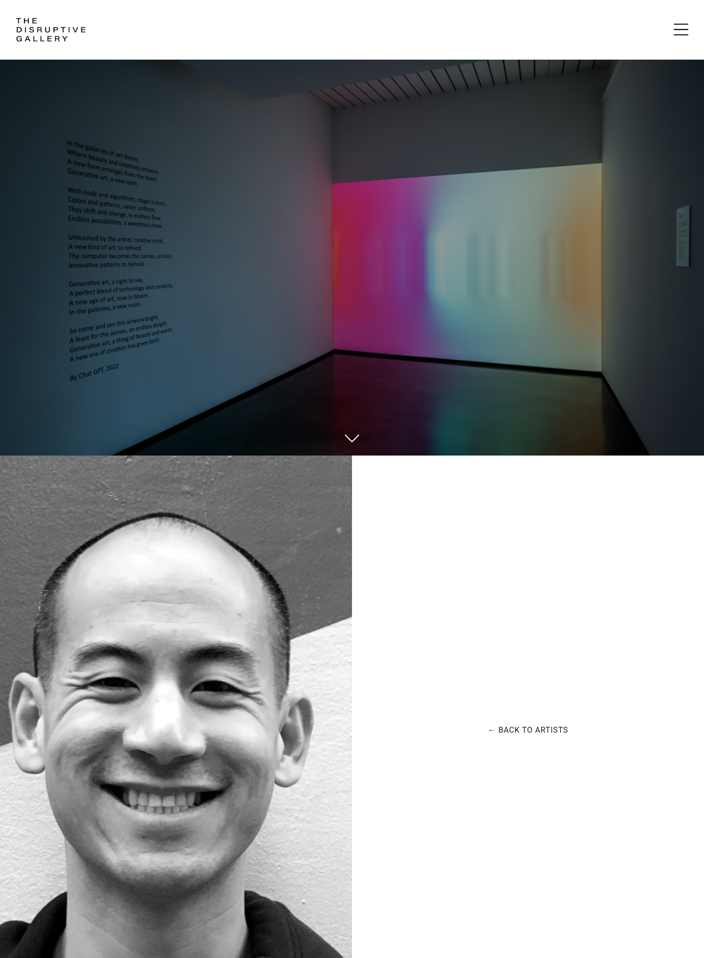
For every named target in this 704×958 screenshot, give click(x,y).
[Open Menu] (681, 29)
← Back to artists (528, 730)
